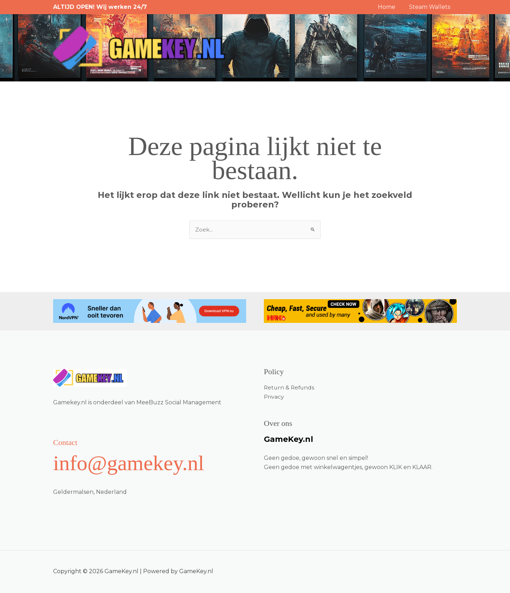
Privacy (274, 396)
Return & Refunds (290, 387)
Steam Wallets (430, 7)
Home (390, 7)
